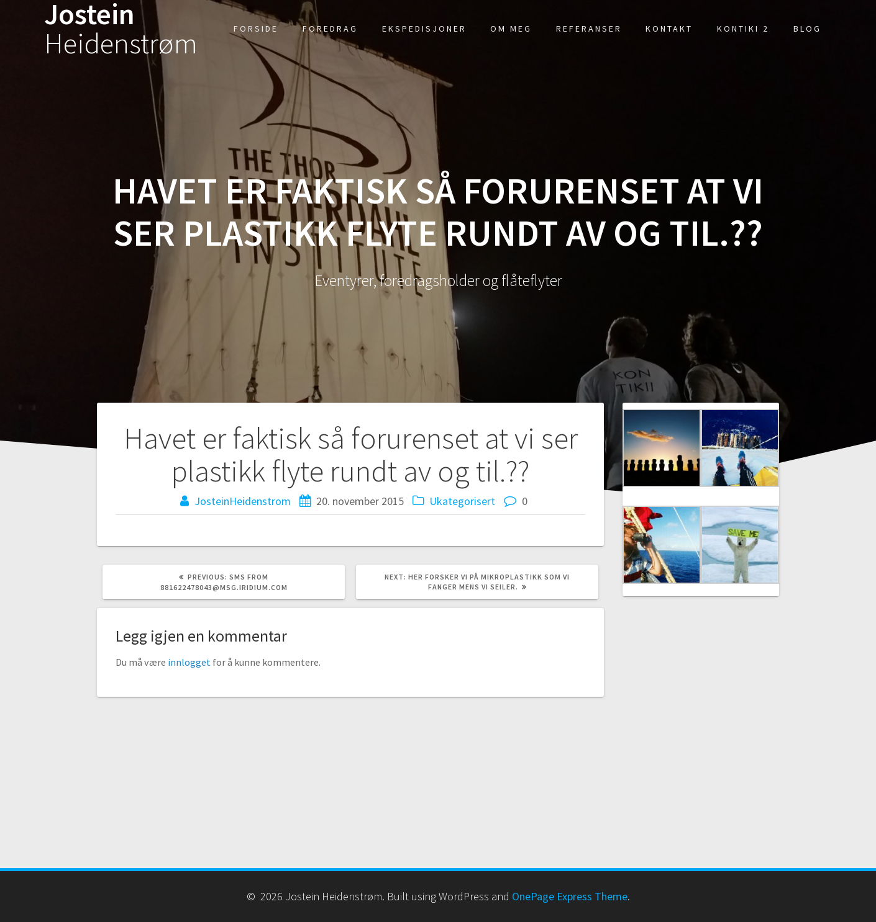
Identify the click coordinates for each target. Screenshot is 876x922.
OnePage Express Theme (569, 896)
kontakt (669, 28)
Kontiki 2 (743, 28)
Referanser (589, 28)
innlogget (189, 662)
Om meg (511, 28)
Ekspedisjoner (424, 28)
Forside (256, 28)
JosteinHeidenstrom (242, 501)
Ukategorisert (462, 501)
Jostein (121, 29)
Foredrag (330, 28)
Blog (807, 28)
